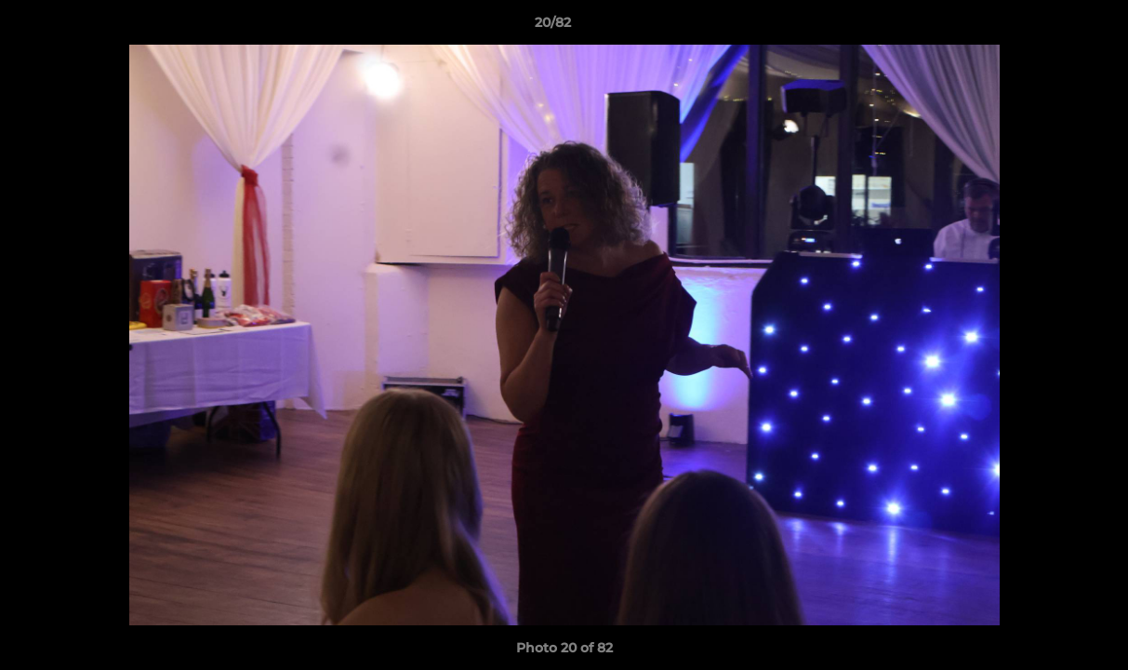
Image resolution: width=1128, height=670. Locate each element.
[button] (1050, 27)
